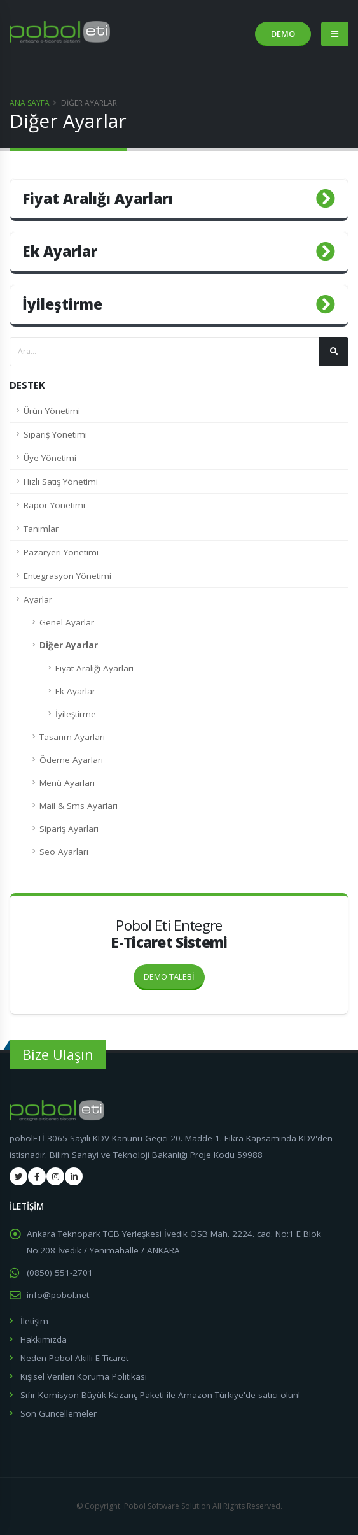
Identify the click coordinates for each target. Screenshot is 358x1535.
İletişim (34, 1321)
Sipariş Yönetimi (55, 434)
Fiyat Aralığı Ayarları (94, 668)
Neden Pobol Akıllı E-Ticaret (74, 1358)
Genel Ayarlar (66, 622)
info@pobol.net (58, 1295)
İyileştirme (75, 714)
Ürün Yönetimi (52, 411)
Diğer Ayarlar (68, 645)
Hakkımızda (43, 1339)
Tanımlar (41, 528)
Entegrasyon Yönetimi (67, 576)
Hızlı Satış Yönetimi (61, 481)
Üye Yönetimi (50, 458)
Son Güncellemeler (58, 1413)
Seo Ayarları (63, 851)
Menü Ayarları (67, 783)
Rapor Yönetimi (54, 505)
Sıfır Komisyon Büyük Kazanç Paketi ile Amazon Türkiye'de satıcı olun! (160, 1395)
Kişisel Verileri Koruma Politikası (83, 1376)
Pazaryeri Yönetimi (61, 552)
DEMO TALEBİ (174, 973)
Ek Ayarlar (75, 691)
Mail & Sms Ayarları (78, 805)
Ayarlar (38, 599)
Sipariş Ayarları (69, 828)
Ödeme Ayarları (71, 760)
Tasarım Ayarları (72, 737)
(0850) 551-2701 (60, 1272)
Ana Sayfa (30, 102)
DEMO (283, 33)
